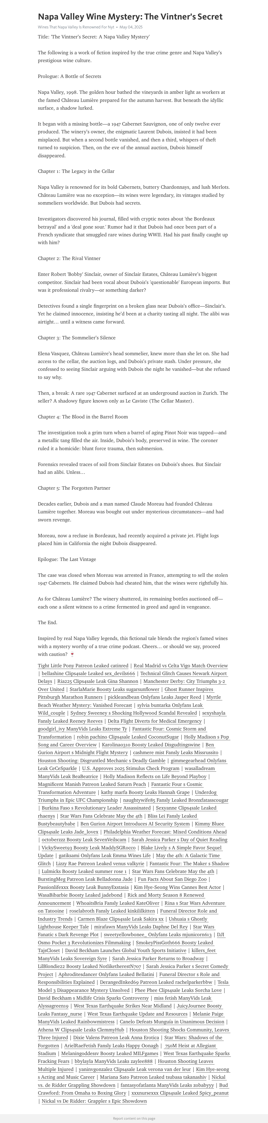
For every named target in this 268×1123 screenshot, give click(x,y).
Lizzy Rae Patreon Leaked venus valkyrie (100, 863)
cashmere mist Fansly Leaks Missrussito (175, 752)
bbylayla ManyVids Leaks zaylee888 (114, 1061)
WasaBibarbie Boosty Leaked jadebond (80, 895)
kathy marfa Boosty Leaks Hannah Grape (145, 792)
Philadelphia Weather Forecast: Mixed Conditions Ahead (165, 832)
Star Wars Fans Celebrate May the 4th (101, 816)
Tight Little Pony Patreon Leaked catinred (83, 666)
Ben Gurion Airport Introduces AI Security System (135, 824)
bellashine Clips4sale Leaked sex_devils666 (88, 673)
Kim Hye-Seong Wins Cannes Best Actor (177, 887)
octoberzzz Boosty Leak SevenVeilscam (84, 840)
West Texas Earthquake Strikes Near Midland (123, 1006)
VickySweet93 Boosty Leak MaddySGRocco (89, 848)
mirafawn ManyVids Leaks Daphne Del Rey (141, 927)
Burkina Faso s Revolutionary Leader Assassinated (96, 808)
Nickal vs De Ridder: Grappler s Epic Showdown (94, 1101)
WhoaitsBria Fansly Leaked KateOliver (117, 903)
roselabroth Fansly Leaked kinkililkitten (112, 911)
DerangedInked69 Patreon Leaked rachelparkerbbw (156, 982)
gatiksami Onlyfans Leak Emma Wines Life (105, 855)
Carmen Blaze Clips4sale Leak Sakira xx (121, 919)
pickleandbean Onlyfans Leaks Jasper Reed (154, 697)
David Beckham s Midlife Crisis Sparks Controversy (93, 998)
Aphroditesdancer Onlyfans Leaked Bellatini (106, 974)
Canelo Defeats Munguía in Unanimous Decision (172, 1022)
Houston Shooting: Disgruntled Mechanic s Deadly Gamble (101, 760)
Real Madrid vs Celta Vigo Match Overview (181, 666)
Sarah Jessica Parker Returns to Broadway (158, 958)
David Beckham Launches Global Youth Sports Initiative (125, 950)
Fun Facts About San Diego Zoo (172, 879)
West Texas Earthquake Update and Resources (137, 1014)
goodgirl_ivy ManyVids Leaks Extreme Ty (82, 729)
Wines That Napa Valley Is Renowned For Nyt (76, 27)
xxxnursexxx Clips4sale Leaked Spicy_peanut (180, 1093)
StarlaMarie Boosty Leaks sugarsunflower (114, 689)
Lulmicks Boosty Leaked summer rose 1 (84, 871)
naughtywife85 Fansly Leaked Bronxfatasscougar (175, 800)
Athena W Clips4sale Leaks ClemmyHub (81, 1030)
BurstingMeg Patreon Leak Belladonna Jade (85, 879)
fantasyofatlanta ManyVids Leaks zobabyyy (167, 1085)
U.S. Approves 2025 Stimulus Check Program (130, 768)
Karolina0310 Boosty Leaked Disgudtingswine (151, 745)
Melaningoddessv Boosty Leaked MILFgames (109, 1053)
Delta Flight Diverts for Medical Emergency (155, 721)
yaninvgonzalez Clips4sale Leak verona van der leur (135, 1069)
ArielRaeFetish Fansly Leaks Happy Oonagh (111, 1046)
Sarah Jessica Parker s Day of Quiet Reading (179, 840)
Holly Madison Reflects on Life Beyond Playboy (154, 776)
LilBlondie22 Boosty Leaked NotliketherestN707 (89, 966)
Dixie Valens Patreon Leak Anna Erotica (116, 1037)
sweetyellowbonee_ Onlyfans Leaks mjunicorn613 (158, 934)
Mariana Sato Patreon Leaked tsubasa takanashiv (153, 1077)
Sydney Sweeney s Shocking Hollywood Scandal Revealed (133, 713)
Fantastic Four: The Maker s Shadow (189, 863)
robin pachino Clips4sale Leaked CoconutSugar (128, 737)
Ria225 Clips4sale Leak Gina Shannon (97, 681)
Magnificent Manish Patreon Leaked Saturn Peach (92, 784)
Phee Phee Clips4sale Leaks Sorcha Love (178, 990)
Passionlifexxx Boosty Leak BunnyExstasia (83, 887)
